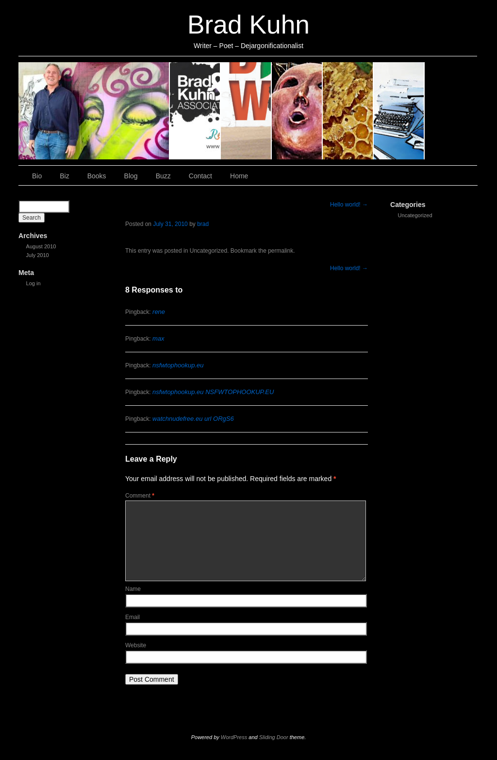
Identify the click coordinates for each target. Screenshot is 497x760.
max (158, 338)
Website (135, 645)
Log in (33, 283)
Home (451, 110)
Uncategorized (415, 215)
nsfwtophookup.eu (178, 365)
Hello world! (349, 204)
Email (132, 617)
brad (203, 224)
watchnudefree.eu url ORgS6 (193, 418)
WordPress (234, 737)
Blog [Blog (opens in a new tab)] (297, 110)
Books (246, 110)
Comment (139, 495)
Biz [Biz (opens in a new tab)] (195, 110)
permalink (280, 250)
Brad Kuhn (248, 24)
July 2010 (37, 255)
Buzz (348, 110)
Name (133, 589)
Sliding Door (273, 737)
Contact (399, 110)
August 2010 (41, 246)
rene (158, 311)
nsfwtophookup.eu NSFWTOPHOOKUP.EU (213, 392)
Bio (94, 110)
